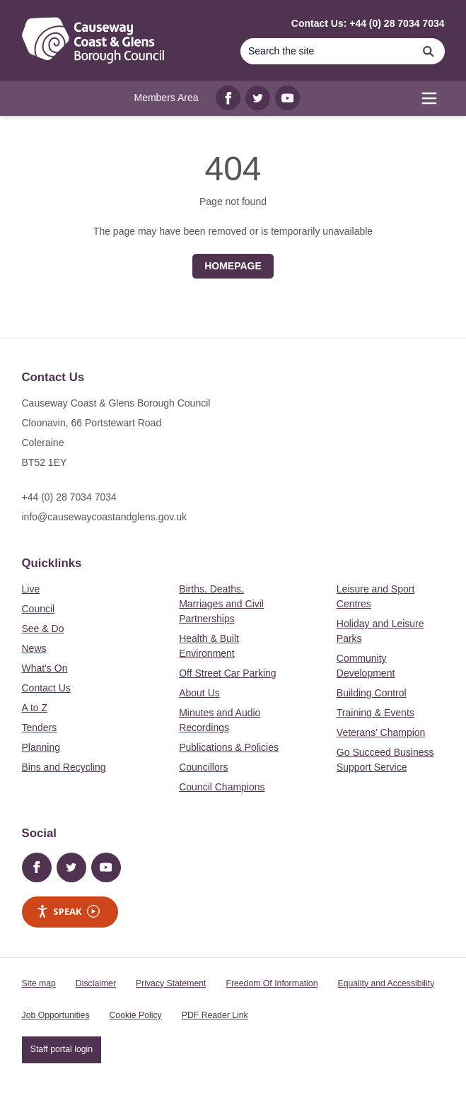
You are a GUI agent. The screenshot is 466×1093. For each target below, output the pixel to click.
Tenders (39, 727)
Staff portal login (61, 1049)
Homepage (233, 265)
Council (38, 608)
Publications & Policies (229, 747)
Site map (39, 983)
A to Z (35, 707)
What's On (45, 668)
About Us (199, 693)
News (34, 648)
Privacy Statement (171, 983)
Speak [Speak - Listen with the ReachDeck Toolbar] (68, 911)
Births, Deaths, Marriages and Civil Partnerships (221, 603)
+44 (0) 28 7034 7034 (69, 497)
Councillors (203, 767)
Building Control (372, 693)
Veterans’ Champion (381, 732)
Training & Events (375, 712)
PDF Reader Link (215, 1015)
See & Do (43, 628)
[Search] (326, 51)
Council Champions (221, 787)
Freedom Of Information (272, 983)
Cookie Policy (136, 1015)
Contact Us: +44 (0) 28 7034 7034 (368, 23)
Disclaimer (96, 983)
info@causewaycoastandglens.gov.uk (104, 516)
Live (31, 589)
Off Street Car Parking (227, 673)
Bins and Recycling (64, 767)
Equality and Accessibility (385, 983)
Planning (41, 747)
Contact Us (46, 688)
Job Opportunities (56, 1015)
